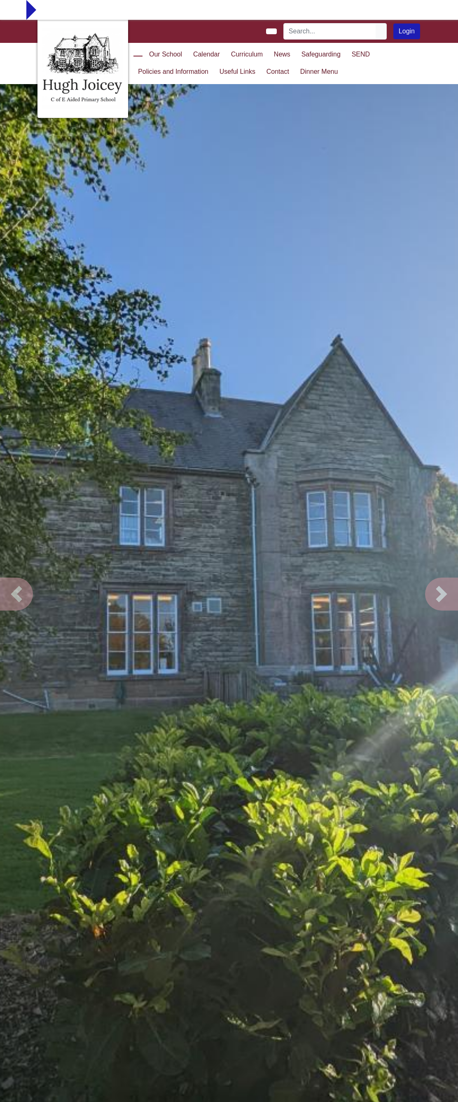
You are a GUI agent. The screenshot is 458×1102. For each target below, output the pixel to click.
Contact (277, 71)
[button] (16, 594)
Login (407, 31)
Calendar (206, 54)
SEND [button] (361, 54)
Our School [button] (165, 54)
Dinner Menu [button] (319, 71)
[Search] (330, 31)
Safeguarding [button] (321, 54)
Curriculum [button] (247, 54)
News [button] (282, 54)
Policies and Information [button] (173, 71)
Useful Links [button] (237, 71)
